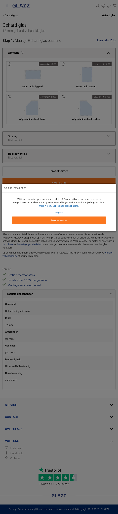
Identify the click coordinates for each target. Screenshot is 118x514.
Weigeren (59, 213)
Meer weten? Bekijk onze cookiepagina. (59, 205)
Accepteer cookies (59, 220)
